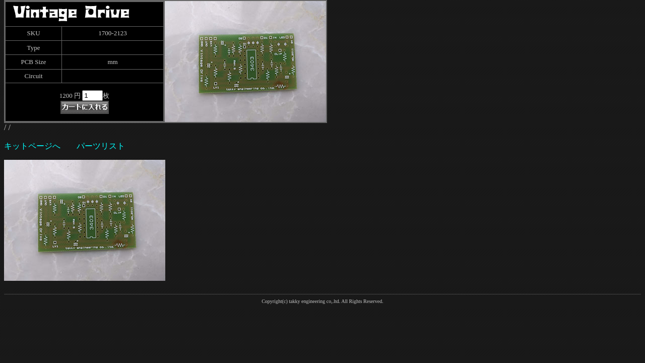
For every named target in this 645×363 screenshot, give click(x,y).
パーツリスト (101, 146)
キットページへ (32, 146)
